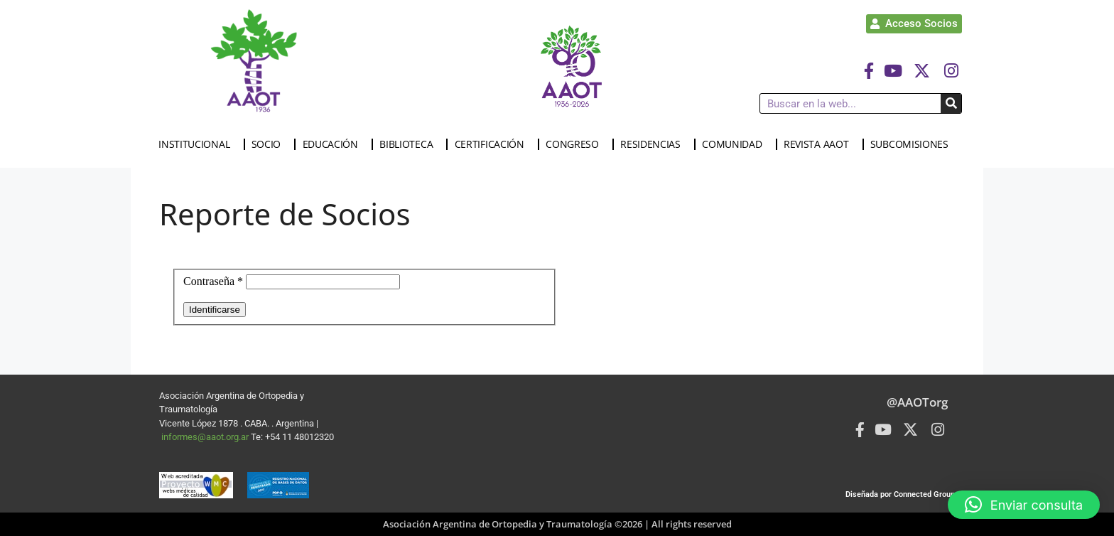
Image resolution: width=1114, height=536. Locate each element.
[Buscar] (951, 103)
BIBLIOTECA (409, 144)
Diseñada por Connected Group (900, 494)
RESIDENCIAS (654, 144)
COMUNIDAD (735, 144)
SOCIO (270, 144)
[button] (1024, 505)
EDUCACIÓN (334, 144)
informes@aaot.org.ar (206, 437)
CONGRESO (576, 144)
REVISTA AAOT (819, 144)
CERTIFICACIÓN (493, 144)
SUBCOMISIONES (913, 144)
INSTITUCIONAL (197, 144)
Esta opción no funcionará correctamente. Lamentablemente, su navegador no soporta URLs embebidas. (557, 298)
